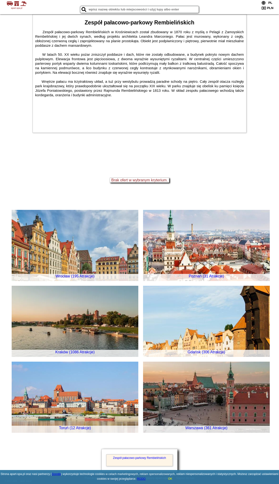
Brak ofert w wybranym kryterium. (139, 180)
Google (56, 474)
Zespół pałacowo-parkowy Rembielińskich (139, 458)
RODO (141, 478)
